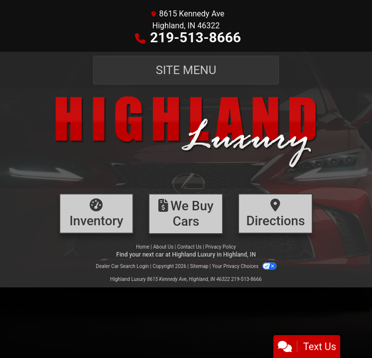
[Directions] (275, 213)
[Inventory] (96, 213)
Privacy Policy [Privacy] (220, 247)
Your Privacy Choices (244, 266)
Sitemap (199, 266)
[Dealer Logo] (186, 138)
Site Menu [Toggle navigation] (186, 70)
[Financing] (185, 213)
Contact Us (189, 247)
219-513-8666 (195, 37)
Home (142, 247)
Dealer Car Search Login (122, 266)
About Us (163, 247)
